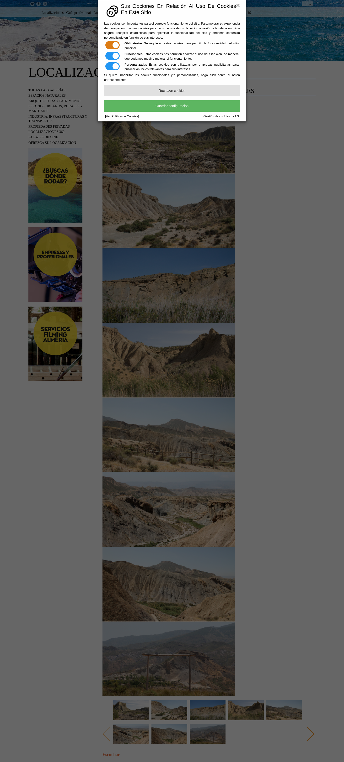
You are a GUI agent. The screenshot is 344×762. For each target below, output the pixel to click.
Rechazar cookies (172, 91)
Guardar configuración (172, 106)
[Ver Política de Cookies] (122, 116)
